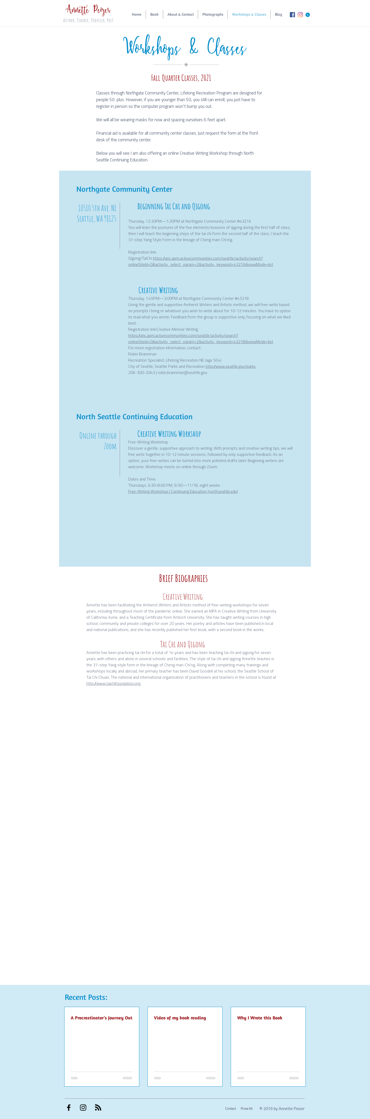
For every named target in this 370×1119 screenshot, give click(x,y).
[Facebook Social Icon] (292, 14)
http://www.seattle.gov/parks (231, 366)
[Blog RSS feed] (308, 15)
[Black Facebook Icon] (68, 1107)
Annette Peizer (90, 8)
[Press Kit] (244, 1108)
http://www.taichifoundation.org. (113, 683)
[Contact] (227, 1108)
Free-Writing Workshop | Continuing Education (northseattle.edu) (183, 491)
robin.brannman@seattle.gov (182, 372)
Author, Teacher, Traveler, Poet (88, 20)
